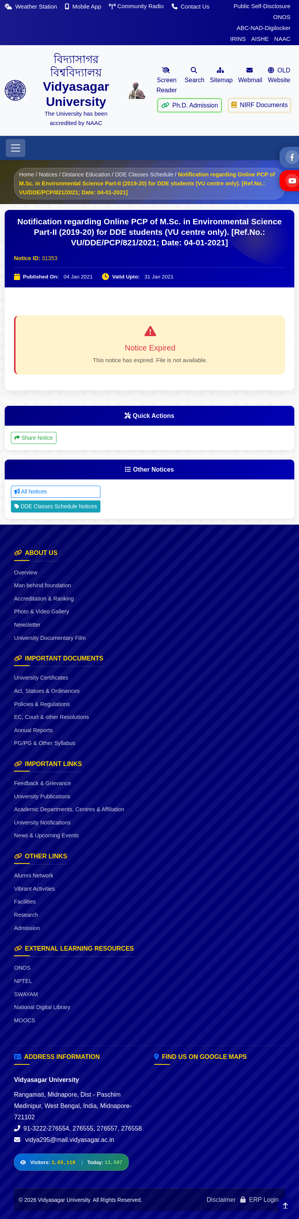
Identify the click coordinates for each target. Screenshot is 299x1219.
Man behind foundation (42, 585)
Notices (48, 174)
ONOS (281, 17)
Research (26, 915)
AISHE (260, 38)
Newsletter (27, 625)
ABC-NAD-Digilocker (263, 28)
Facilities (25, 901)
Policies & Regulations (42, 704)
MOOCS (24, 1020)
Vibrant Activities (34, 889)
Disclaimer (221, 1199)
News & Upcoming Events (46, 835)
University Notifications (42, 822)
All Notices (30, 491)
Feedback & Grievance (42, 783)
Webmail (250, 75)
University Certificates (41, 678)
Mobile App (84, 6)
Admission (27, 928)
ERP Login (259, 1199)
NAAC (282, 38)
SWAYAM (26, 994)
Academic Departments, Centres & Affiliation (69, 809)
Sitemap (221, 75)
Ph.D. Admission (189, 105)
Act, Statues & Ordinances (47, 691)
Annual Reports (33, 730)
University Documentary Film (50, 638)
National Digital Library (42, 1007)
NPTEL (23, 981)
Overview (25, 572)
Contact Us (190, 6)
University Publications (42, 796)
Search (194, 75)
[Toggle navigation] (15, 148)
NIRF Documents (259, 104)
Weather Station (32, 6)
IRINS (238, 38)
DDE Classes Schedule (144, 174)
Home (26, 174)
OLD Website (279, 75)
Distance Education (86, 174)
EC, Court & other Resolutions (51, 717)
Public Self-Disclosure (262, 6)
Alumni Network (33, 875)
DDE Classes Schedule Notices (55, 506)
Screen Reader (167, 80)
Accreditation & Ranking (44, 598)
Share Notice (33, 438)
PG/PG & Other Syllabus (45, 743)
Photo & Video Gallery (41, 611)
